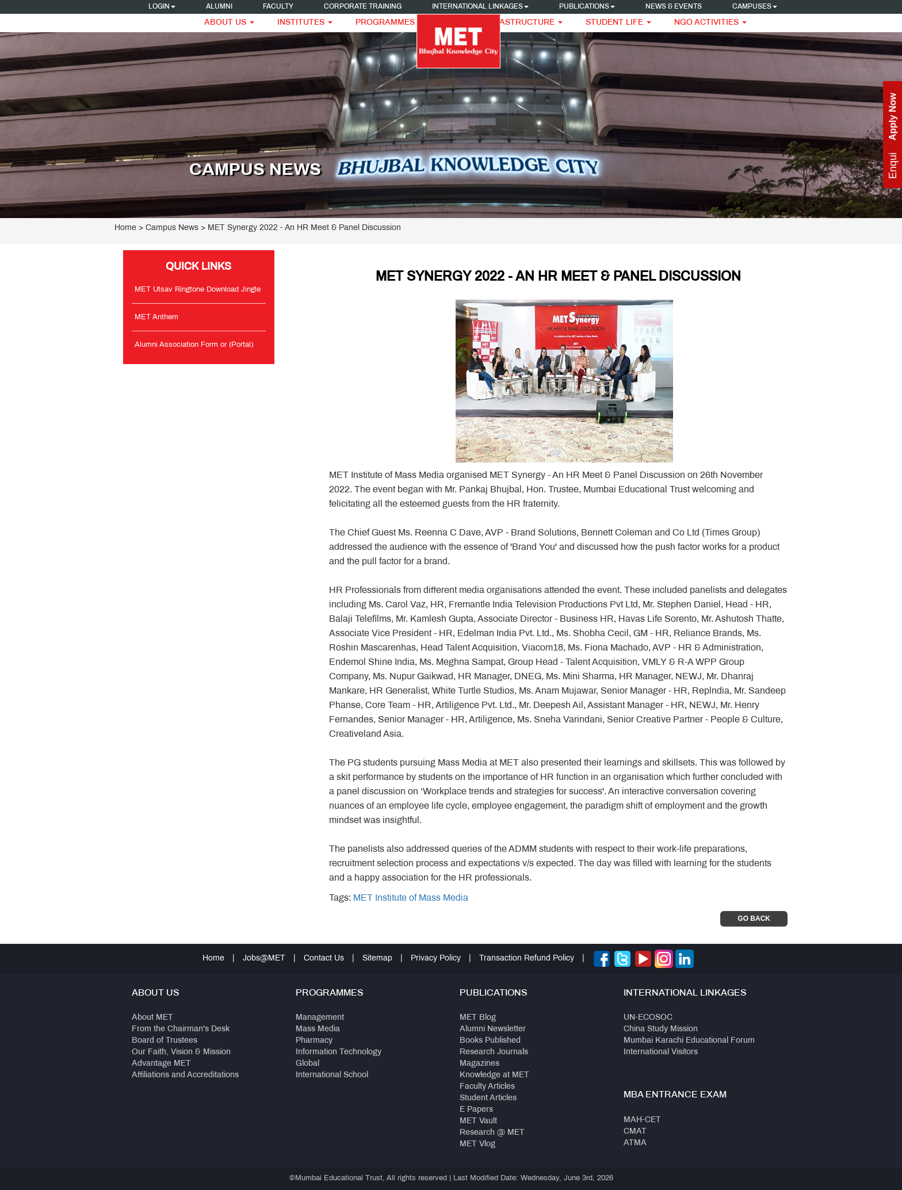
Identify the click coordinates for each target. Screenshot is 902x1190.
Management (320, 1017)
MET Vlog (477, 1144)
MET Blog (478, 1017)
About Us (229, 22)
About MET (152, 1017)
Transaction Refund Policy (526, 958)
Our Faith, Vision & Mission (181, 1052)
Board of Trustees (164, 1040)
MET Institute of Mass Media (410, 898)
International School (332, 1075)
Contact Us (324, 958)
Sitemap (377, 958)
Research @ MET (492, 1133)
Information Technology (338, 1052)
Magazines (479, 1063)
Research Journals (494, 1052)
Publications (587, 6)
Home (125, 228)
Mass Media (318, 1029)
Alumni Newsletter (493, 1029)
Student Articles (488, 1098)
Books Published (490, 1040)
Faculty (278, 6)
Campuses (754, 6)
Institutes (304, 22)
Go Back (753, 918)
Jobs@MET (264, 958)
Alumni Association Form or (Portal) (194, 345)
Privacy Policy (436, 958)
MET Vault (478, 1121)
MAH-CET (642, 1120)
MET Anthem (156, 317)
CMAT (635, 1131)
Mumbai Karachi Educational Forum (689, 1040)
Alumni (219, 6)
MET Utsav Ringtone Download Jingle (198, 289)
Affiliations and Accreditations (185, 1075)
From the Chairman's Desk (181, 1029)
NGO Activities (710, 22)
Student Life (618, 22)
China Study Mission (661, 1029)
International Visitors (661, 1052)
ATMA (635, 1143)
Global (307, 1063)
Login (161, 6)
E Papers (476, 1110)
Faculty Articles (487, 1086)
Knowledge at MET (494, 1075)
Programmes (389, 22)
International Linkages (480, 6)
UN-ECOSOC (648, 1017)
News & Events (673, 6)
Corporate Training (363, 6)
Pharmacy (314, 1040)
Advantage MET (161, 1063)
